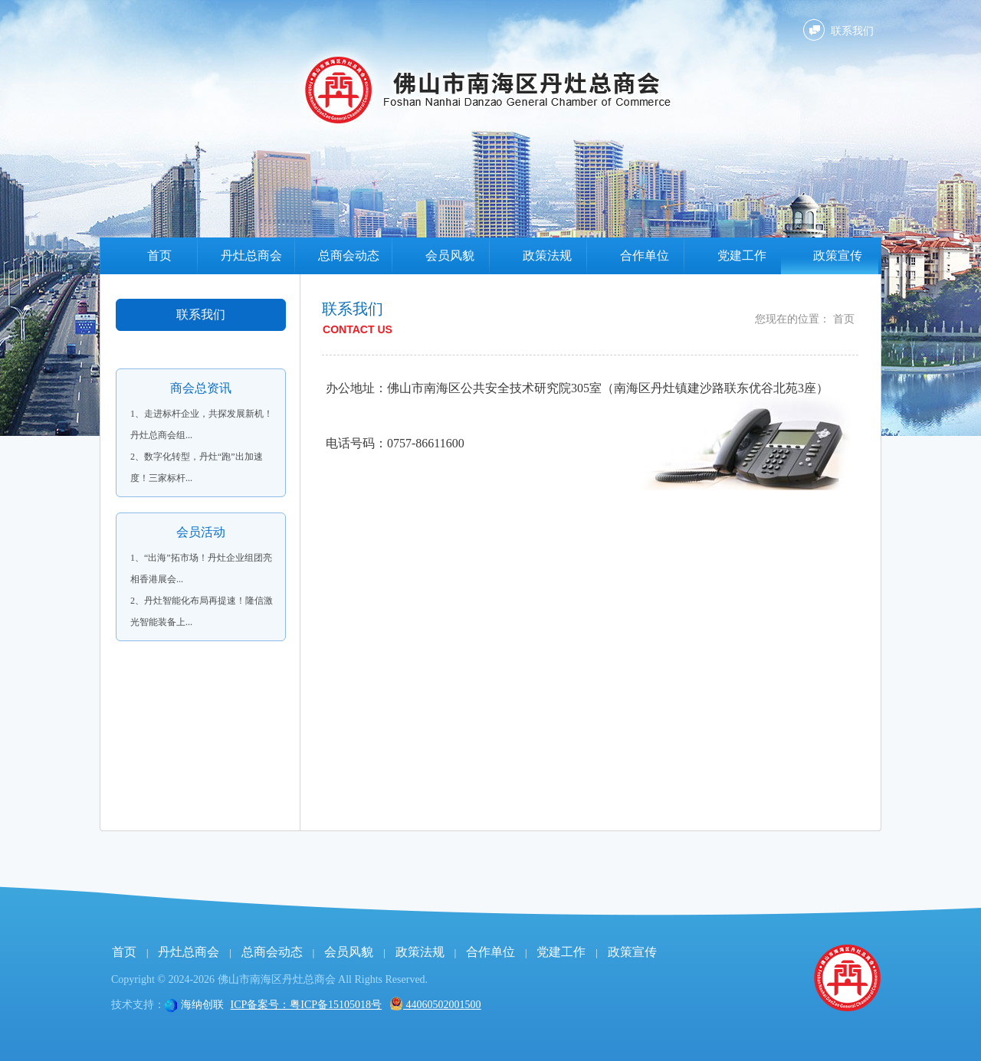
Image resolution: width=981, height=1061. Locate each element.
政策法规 (547, 255)
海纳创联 (202, 1004)
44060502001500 (435, 1004)
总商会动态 (348, 255)
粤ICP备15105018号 (336, 1004)
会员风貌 (449, 255)
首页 (159, 255)
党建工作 (741, 255)
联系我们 (852, 31)
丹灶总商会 (251, 255)
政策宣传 (837, 255)
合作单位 (644, 255)
